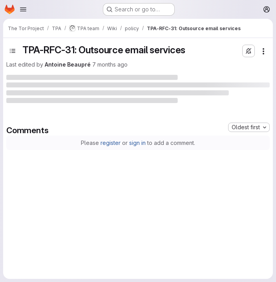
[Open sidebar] (12, 51)
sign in (137, 142)
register (111, 142)
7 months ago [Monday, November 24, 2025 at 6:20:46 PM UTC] (110, 64)
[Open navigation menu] (23, 9)
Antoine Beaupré (68, 64)
